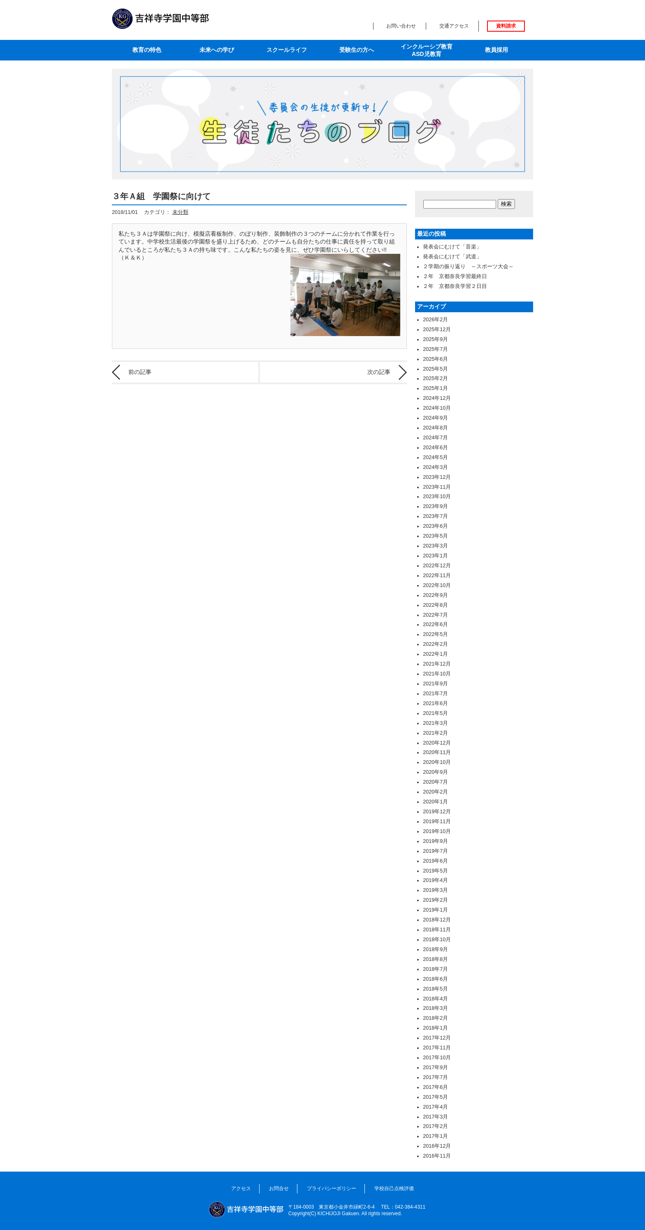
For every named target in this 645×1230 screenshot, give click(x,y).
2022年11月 (437, 575)
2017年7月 (435, 1077)
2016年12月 (437, 1146)
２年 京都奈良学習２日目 (455, 286)
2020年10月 (437, 762)
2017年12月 (437, 1038)
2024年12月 (437, 398)
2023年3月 (435, 546)
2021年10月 (437, 674)
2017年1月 (435, 1136)
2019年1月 (435, 910)
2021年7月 (435, 693)
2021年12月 (437, 664)
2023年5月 (435, 536)
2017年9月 (435, 1067)
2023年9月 (435, 506)
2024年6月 (435, 447)
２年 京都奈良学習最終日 (455, 276)
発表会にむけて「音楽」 (452, 247)
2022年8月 (435, 605)
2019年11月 (437, 821)
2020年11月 (437, 752)
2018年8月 (435, 959)
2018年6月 (435, 979)
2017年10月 (437, 1058)
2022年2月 (435, 644)
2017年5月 (435, 1097)
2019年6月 (435, 861)
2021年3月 (435, 723)
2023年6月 (435, 526)
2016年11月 (437, 1156)
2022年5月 (435, 634)
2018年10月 (437, 939)
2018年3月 (435, 1008)
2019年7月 (435, 851)
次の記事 (378, 372)
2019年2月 (435, 900)
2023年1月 (435, 556)
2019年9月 (435, 841)
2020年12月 (437, 743)
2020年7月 (435, 782)
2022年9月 (435, 595)
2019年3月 (435, 890)
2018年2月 (435, 1018)
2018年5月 (435, 989)
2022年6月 (435, 624)
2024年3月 (435, 467)
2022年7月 (435, 615)
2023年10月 (437, 496)
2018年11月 (437, 930)
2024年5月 (435, 457)
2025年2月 (435, 378)
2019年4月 (435, 880)
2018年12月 (437, 920)
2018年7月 (435, 969)
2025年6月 (435, 359)
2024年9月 (435, 418)
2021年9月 (435, 684)
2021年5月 (435, 713)
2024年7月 (435, 438)
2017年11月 (437, 1048)
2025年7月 (435, 349)
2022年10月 (437, 585)
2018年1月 (435, 1028)
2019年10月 (437, 831)
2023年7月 (435, 516)
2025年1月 (435, 388)
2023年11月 (437, 487)
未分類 (180, 212)
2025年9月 (435, 339)
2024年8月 (435, 428)
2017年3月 (435, 1117)
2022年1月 (435, 654)
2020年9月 (435, 772)
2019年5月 (435, 871)
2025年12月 (437, 329)
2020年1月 (435, 802)
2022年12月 (437, 566)
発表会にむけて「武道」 (452, 257)
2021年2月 (435, 733)
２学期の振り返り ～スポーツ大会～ (468, 266)
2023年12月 (437, 477)
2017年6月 (435, 1087)
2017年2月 (435, 1126)
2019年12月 (437, 812)
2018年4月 (435, 999)
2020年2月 (435, 792)
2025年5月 (435, 369)
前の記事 (139, 372)
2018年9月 (435, 949)
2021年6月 (435, 703)
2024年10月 (437, 408)
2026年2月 (435, 320)
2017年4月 (435, 1107)
